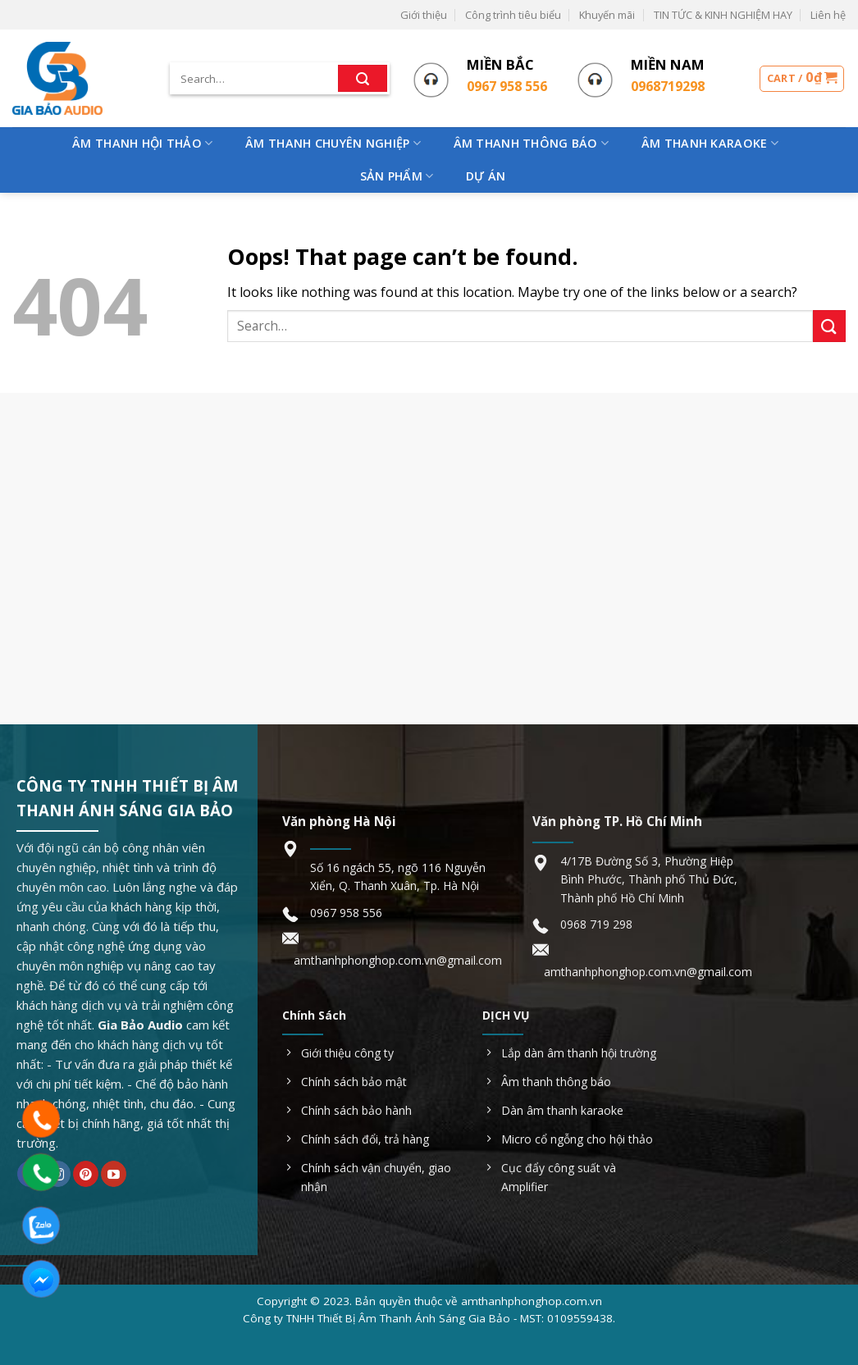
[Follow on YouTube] (113, 1174)
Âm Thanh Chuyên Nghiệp (333, 143)
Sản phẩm (397, 176)
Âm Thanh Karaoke (709, 143)
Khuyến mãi (607, 14)
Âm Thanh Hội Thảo (142, 143)
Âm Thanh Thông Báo (531, 143)
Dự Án (485, 176)
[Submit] (362, 79)
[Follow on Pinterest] (85, 1174)
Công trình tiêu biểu (513, 14)
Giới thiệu (423, 14)
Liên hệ (828, 14)
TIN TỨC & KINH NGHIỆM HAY (723, 14)
